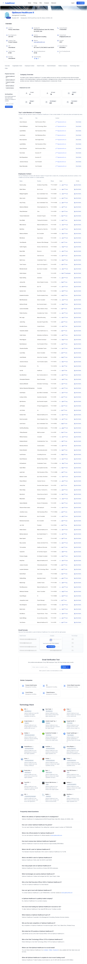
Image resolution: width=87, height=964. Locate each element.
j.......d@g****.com (63, 357)
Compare (46, 3)
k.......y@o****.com (64, 286)
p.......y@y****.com (64, 481)
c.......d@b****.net (63, 551)
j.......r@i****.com (63, 600)
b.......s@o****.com (64, 229)
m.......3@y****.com (64, 463)
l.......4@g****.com (63, 454)
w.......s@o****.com (64, 436)
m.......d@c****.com (64, 268)
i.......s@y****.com (63, 330)
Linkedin (46, 950)
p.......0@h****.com (64, 609)
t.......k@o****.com (63, 432)
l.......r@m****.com (63, 352)
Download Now (9, 106)
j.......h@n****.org (63, 525)
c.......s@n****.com (63, 335)
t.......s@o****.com (63, 242)
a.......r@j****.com (63, 207)
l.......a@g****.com (63, 423)
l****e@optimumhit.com (60, 130)
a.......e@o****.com (64, 414)
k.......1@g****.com (63, 450)
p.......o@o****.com (64, 587)
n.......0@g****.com (64, 339)
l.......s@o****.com (63, 397)
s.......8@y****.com (64, 467)
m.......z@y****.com (64, 498)
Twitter (50, 950)
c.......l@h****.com (63, 441)
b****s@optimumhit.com (60, 139)
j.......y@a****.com (63, 511)
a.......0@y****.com (64, 361)
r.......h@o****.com (63, 573)
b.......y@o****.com (64, 251)
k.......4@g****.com (64, 260)
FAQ (40, 3)
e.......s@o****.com (64, 560)
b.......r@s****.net (63, 534)
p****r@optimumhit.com (60, 126)
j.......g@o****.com (63, 321)
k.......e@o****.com (64, 317)
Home (29, 3)
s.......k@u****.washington (65, 273)
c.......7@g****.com (64, 246)
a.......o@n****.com (64, 613)
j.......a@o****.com (63, 565)
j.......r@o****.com (63, 410)
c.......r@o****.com (63, 348)
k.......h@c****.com (64, 494)
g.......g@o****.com (64, 202)
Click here (50, 646)
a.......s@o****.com (64, 198)
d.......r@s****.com (63, 419)
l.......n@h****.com (63, 569)
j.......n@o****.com (63, 405)
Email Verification (51, 65)
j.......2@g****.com (63, 282)
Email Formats (40, 65)
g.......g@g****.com (64, 428)
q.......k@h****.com (64, 291)
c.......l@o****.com (63, 383)
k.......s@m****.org (63, 401)
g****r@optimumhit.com (60, 122)
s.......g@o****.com (64, 578)
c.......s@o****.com (64, 392)
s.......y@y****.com (63, 516)
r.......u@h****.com (63, 472)
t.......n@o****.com (63, 547)
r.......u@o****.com (63, 520)
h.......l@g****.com (63, 220)
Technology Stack (74, 65)
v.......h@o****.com (64, 503)
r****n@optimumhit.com (60, 157)
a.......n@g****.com (64, 591)
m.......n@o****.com (64, 193)
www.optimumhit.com (39, 42)
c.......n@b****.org (63, 379)
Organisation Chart (17, 65)
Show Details (78, 121)
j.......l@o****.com (63, 485)
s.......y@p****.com (64, 489)
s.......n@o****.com (64, 211)
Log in (72, 3)
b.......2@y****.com (64, 233)
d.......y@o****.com (64, 184)
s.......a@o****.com (64, 374)
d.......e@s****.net (63, 326)
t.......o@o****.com (63, 264)
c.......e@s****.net (63, 370)
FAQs (6, 68)
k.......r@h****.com (63, 255)
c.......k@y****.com (64, 556)
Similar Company (62, 65)
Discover (54, 3)
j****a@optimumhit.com (60, 161)
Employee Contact (29, 65)
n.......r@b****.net (63, 445)
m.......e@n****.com (64, 299)
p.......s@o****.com (64, 313)
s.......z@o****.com (64, 507)
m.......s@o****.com (64, 238)
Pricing (35, 3)
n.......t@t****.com (63, 538)
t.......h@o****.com (63, 215)
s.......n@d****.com (64, 595)
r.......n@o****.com (63, 344)
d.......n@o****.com (64, 458)
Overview (7, 65)
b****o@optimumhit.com (60, 166)
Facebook (55, 950)
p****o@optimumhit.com (60, 152)
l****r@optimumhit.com (60, 135)
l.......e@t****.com (63, 308)
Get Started (80, 3)
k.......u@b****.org (63, 582)
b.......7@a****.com (64, 476)
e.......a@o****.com (64, 189)
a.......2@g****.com (64, 304)
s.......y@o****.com (64, 388)
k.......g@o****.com (64, 277)
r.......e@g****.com (63, 295)
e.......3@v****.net (63, 366)
